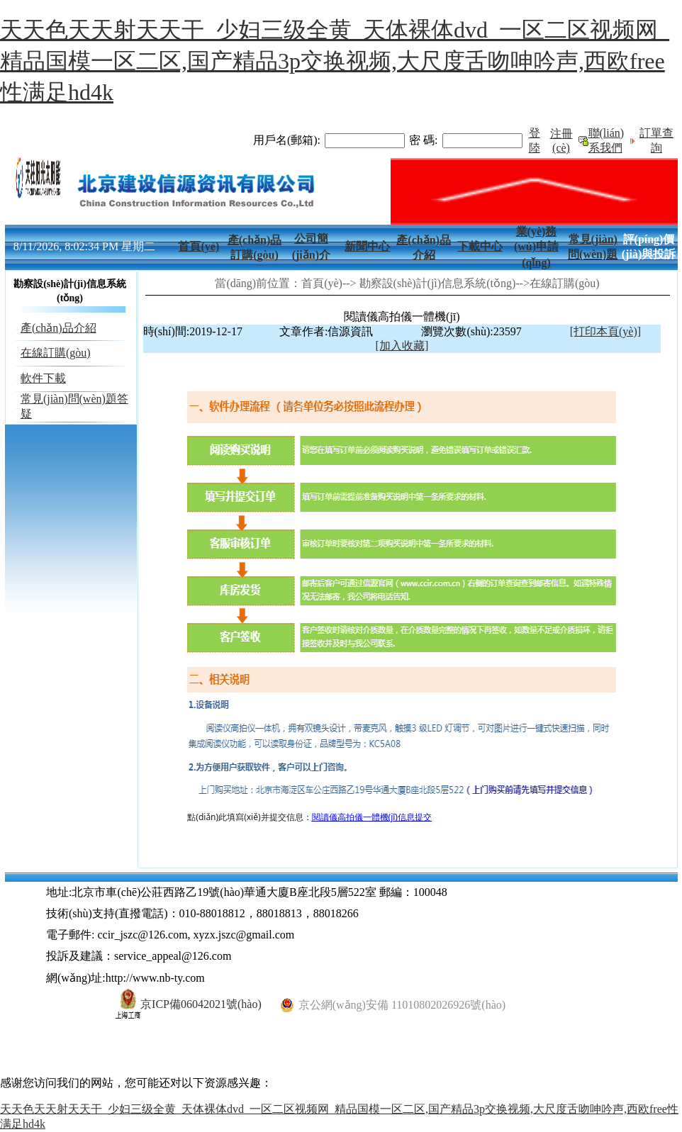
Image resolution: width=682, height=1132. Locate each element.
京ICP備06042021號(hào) (189, 1004)
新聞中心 (367, 246)
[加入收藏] (402, 346)
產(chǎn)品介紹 (58, 328)
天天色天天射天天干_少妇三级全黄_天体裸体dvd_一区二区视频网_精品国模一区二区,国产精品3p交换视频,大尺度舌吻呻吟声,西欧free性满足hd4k (334, 61)
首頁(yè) (198, 246)
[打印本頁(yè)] (605, 331)
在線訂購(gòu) (56, 353)
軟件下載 (43, 378)
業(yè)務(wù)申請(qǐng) (536, 247)
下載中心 (480, 246)
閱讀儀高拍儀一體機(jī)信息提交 (372, 817)
